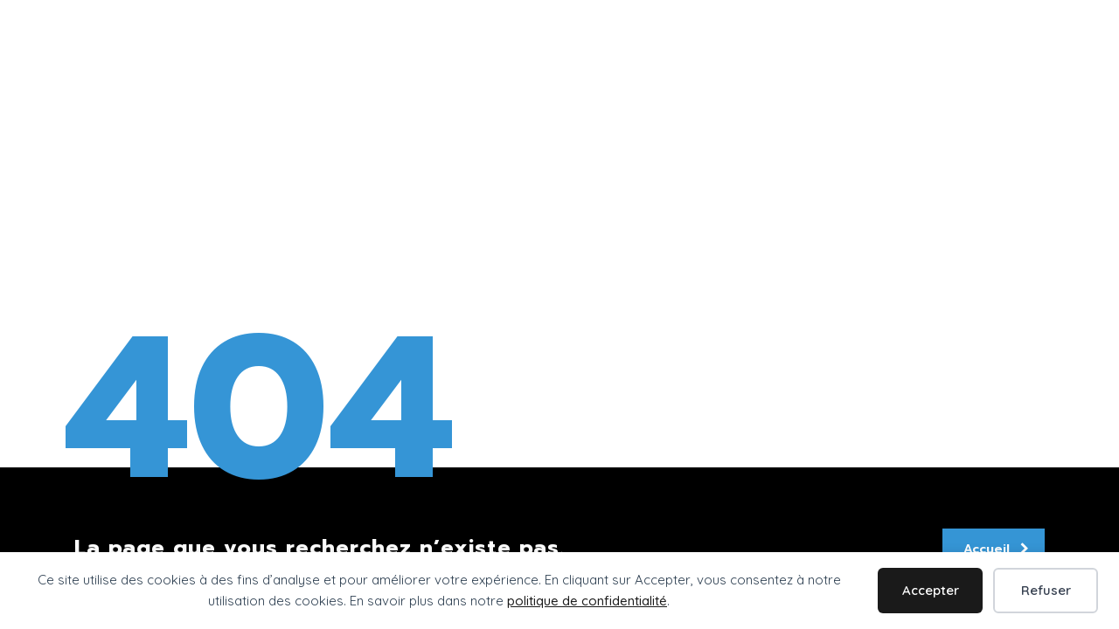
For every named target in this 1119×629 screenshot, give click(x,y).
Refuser (1046, 590)
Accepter (930, 590)
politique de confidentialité (587, 600)
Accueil (996, 549)
